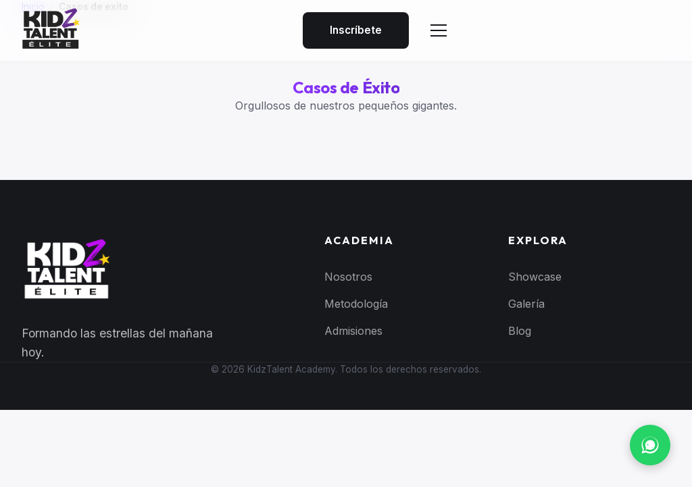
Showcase (535, 276)
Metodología (356, 303)
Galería (526, 303)
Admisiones (353, 331)
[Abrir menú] (438, 30)
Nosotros (348, 276)
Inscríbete (356, 30)
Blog (519, 331)
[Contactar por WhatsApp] (650, 445)
